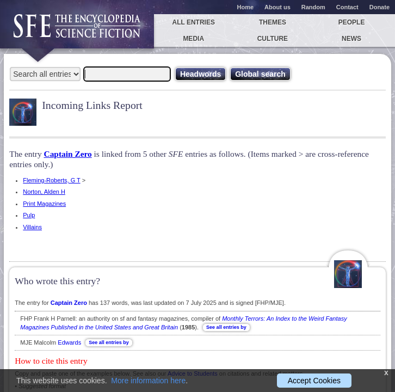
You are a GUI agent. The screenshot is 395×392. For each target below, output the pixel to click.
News (351, 38)
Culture (272, 38)
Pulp (29, 215)
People (351, 22)
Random (313, 7)
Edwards (69, 342)
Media (193, 38)
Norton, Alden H (44, 191)
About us (277, 7)
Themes (272, 22)
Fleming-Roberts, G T (51, 180)
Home (245, 7)
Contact (347, 7)
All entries (193, 22)
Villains (32, 227)
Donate (379, 7)
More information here (148, 380)
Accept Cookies (314, 380)
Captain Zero (68, 153)
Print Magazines (44, 203)
